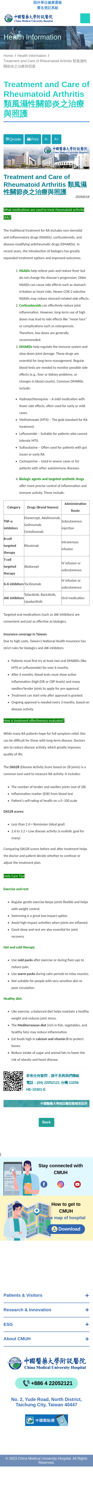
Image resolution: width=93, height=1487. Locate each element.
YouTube (77, 1184)
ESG (8, 1324)
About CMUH (17, 1338)
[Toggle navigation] (85, 18)
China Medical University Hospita (46, 1363)
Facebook (44, 1184)
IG (60, 1184)
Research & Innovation (27, 1309)
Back (46, 1122)
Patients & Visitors (23, 1295)
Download (69, 1229)
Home (8, 56)
